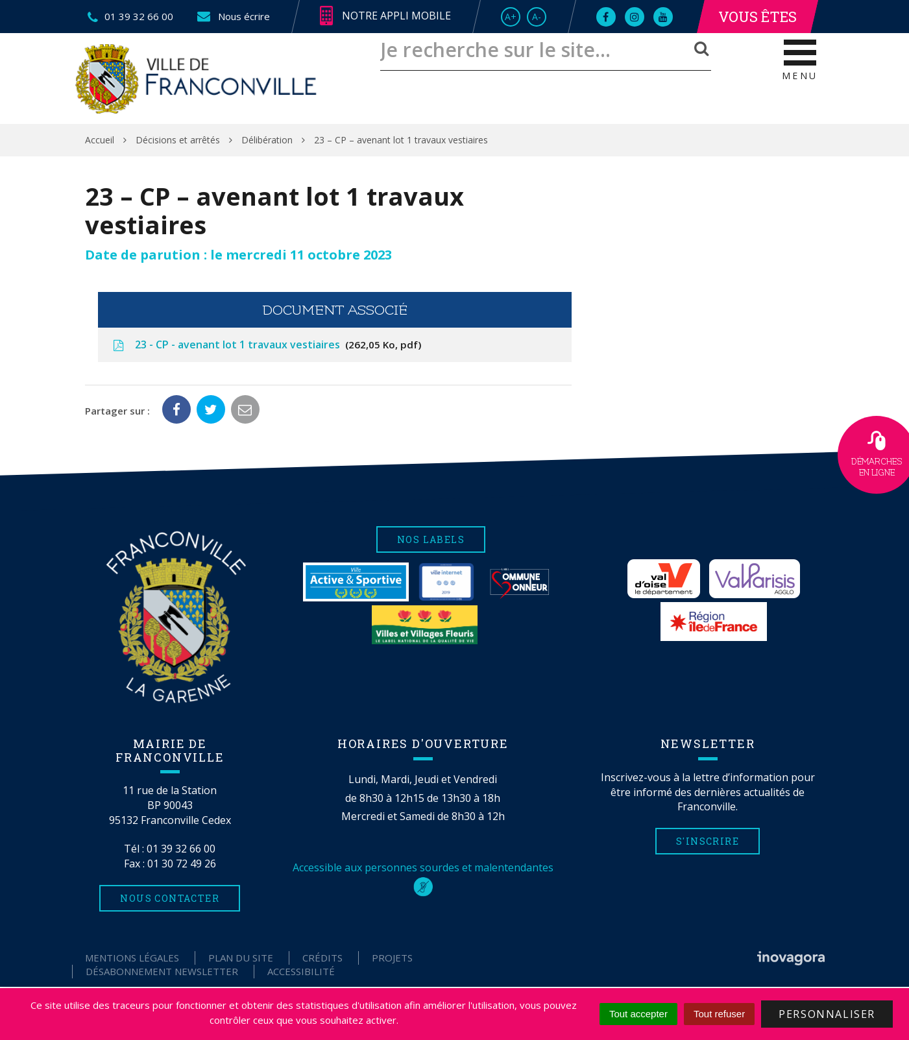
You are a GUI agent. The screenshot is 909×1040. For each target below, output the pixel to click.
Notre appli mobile (385, 16)
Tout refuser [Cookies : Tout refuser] (719, 1013)
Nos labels (431, 539)
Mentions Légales (132, 957)
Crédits (322, 957)
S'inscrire (707, 841)
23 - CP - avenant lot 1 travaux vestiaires (266, 344)
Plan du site (240, 957)
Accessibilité (301, 971)
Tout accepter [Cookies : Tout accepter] (638, 1013)
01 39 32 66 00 (181, 848)
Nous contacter (169, 898)
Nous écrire (232, 16)
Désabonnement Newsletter (162, 971)
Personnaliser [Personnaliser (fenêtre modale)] (827, 1014)
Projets (392, 957)
